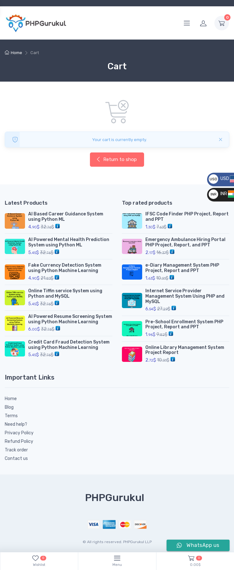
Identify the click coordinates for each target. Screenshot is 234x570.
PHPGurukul (114, 498)
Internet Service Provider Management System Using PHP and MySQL (185, 296)
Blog (9, 407)
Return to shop (116, 159)
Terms (11, 415)
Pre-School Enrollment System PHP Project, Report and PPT (184, 324)
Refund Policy (19, 441)
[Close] (220, 139)
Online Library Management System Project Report (184, 350)
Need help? (16, 424)
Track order (16, 450)
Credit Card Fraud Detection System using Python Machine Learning (69, 344)
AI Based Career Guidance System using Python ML (65, 216)
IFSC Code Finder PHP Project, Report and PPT (187, 216)
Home (16, 52)
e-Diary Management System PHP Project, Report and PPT (182, 268)
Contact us (16, 458)
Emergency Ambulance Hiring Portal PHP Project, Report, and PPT (185, 242)
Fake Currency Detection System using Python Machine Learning (64, 268)
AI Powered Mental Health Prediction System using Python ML (68, 242)
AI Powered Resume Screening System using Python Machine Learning (70, 319)
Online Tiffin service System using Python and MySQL (65, 293)
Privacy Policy (19, 433)
